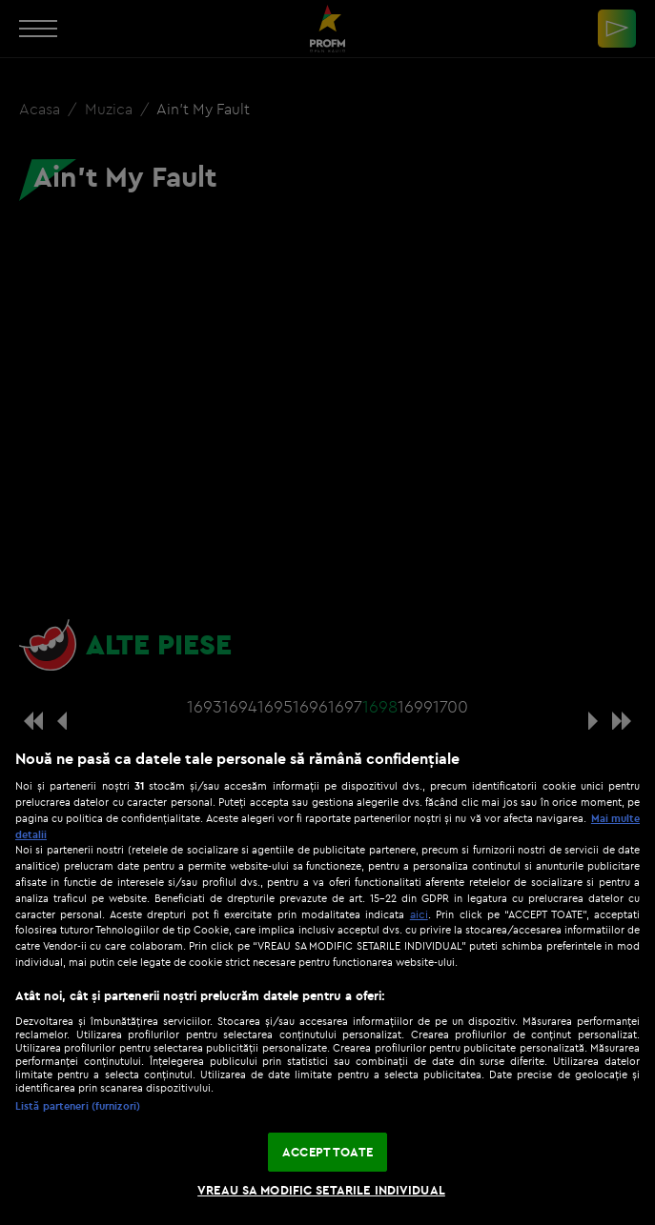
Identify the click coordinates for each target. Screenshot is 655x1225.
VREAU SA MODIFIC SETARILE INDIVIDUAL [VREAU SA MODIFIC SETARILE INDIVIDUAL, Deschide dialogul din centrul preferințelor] (321, 1189)
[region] (327, 977)
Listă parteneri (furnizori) (77, 1106)
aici (419, 914)
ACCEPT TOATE (327, 1151)
